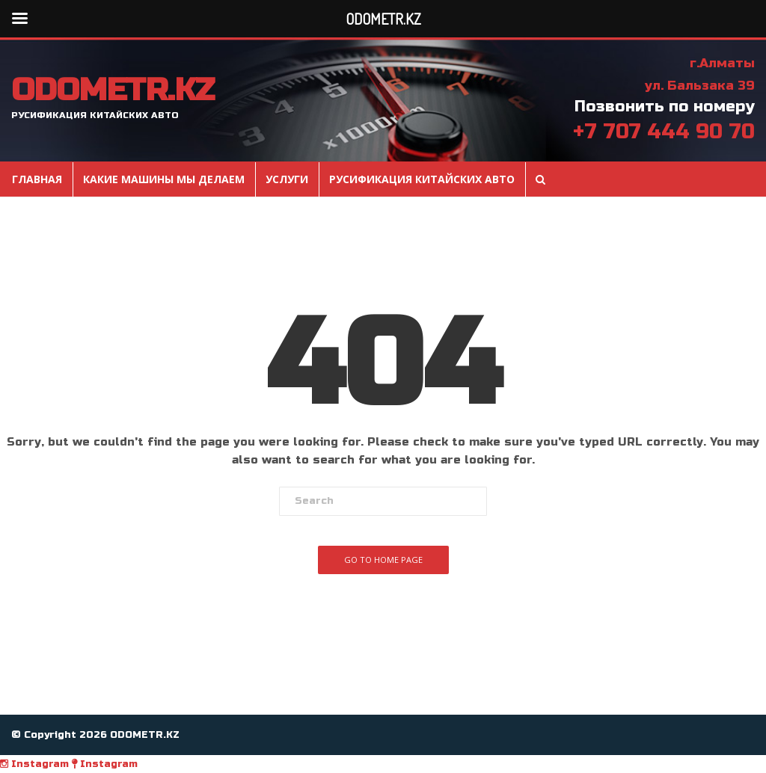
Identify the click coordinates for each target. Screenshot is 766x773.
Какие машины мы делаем (164, 179)
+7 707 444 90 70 (664, 131)
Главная (37, 179)
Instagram (34, 764)
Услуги (287, 179)
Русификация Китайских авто (422, 179)
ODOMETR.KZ (112, 90)
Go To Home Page (383, 559)
